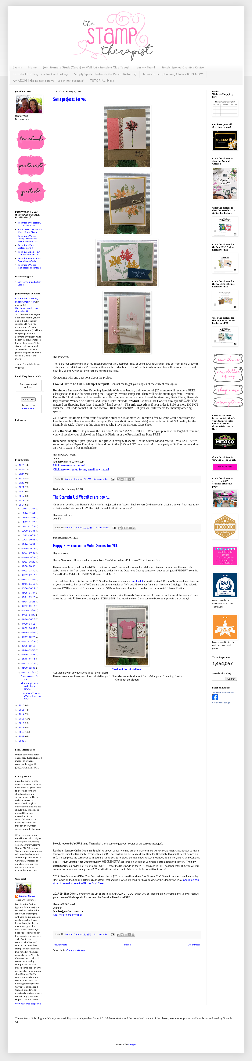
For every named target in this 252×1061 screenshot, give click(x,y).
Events (17, 67)
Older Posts (194, 944)
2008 (21, 740)
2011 (21, 727)
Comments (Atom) (75, 950)
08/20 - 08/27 (28, 557)
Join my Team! (145, 67)
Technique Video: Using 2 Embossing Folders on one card (28, 238)
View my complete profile (28, 1003)
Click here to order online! (67, 914)
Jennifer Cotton (27, 896)
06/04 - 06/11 (28, 588)
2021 (21, 487)
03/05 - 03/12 (28, 645)
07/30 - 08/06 (28, 566)
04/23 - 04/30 (28, 614)
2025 (21, 469)
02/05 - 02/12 (28, 663)
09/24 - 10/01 (28, 544)
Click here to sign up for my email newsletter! (81, 469)
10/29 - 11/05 (28, 530)
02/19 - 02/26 (28, 654)
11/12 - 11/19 (28, 526)
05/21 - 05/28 (28, 597)
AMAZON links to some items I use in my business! (48, 80)
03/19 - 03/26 (28, 637)
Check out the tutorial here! (127, 669)
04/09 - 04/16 (28, 623)
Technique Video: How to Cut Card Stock (29, 224)
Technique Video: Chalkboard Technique (29, 266)
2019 (21, 495)
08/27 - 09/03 (28, 552)
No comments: (100, 479)
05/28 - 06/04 (28, 592)
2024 (21, 473)
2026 (21, 465)
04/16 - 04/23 (28, 619)
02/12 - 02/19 (28, 659)
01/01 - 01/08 (28, 672)
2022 (21, 482)
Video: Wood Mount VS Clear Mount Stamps (29, 230)
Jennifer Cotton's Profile (223, 693)
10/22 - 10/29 (28, 535)
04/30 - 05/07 (28, 610)
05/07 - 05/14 (28, 606)
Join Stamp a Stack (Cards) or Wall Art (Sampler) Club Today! (86, 67)
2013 (21, 718)
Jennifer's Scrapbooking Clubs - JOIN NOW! (173, 74)
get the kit (137, 581)
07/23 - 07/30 (28, 570)
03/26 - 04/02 (28, 632)
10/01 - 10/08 (28, 539)
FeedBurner (28, 408)
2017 (21, 504)
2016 (21, 705)
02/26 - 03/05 (28, 650)
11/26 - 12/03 (28, 517)
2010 (21, 731)
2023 (21, 478)
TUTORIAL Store (102, 80)
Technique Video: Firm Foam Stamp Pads (29, 259)
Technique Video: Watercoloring (27, 246)
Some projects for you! (70, 99)
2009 (21, 736)
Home (32, 67)
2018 (21, 500)
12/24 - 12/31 (28, 513)
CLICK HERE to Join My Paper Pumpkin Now (26, 300)
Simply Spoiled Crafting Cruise (182, 67)
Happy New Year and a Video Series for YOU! (86, 545)
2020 (21, 491)
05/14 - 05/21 (28, 601)
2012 (21, 723)
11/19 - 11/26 (28, 522)
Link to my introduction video (29, 283)
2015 (21, 709)
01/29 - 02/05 (28, 667)
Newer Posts (60, 944)
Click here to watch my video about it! (26, 310)
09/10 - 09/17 (28, 548)
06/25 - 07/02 (28, 579)
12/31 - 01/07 (28, 508)
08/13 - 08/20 (28, 561)
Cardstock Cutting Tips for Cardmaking (40, 74)
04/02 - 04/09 (28, 628)
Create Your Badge (221, 703)
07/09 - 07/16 (28, 575)
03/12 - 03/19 (28, 641)
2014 (21, 714)
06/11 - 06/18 (28, 583)
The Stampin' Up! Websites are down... (81, 497)
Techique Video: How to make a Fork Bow (29, 253)
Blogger (132, 1044)
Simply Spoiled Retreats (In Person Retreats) (105, 74)
